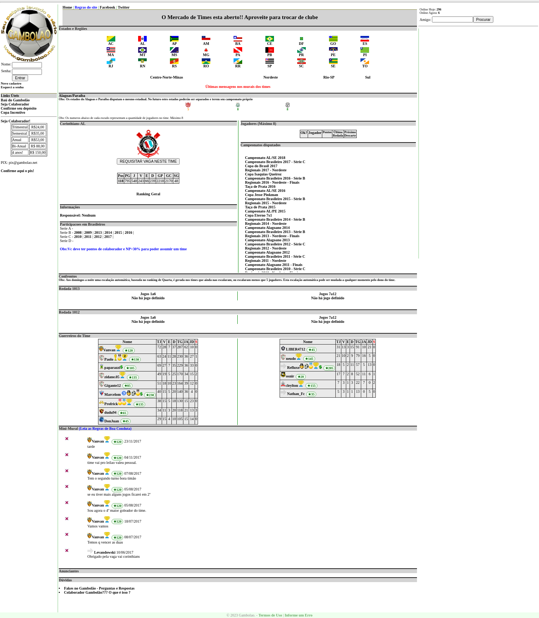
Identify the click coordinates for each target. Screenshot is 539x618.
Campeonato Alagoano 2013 (267, 240)
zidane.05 (111, 377)
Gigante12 (112, 385)
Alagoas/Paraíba (72, 96)
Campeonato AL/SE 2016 (265, 191)
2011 (88, 237)
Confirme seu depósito (19, 108)
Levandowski (104, 552)
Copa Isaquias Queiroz (263, 174)
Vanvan (109, 350)
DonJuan (111, 421)
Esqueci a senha (12, 87)
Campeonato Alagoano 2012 (267, 252)
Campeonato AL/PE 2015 (265, 211)
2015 (119, 232)
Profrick (111, 404)
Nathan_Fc (296, 394)
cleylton (292, 385)
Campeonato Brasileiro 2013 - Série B (275, 232)
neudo (291, 359)
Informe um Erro (298, 615)
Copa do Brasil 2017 (261, 166)
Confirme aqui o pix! (17, 171)
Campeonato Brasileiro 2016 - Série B (275, 178)
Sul (368, 77)
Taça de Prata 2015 (260, 207)
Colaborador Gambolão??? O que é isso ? (97, 592)
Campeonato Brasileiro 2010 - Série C (275, 269)
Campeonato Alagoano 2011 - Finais (273, 265)
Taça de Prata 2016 (260, 186)
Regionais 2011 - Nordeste (265, 260)
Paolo (108, 359)
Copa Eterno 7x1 (258, 215)
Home (67, 7)
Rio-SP (329, 77)
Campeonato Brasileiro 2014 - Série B (275, 219)
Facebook (107, 7)
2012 (98, 237)
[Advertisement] (479, 140)
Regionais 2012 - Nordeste (266, 248)
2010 (78, 237)
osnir (290, 376)
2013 (98, 232)
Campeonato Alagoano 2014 (267, 228)
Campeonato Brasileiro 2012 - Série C (275, 244)
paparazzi (112, 367)
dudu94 (110, 412)
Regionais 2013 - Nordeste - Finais (272, 236)
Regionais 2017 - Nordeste (266, 170)
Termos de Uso (270, 615)
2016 (129, 232)
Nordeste (271, 77)
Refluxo (293, 367)
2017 (108, 237)
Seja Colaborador (15, 104)
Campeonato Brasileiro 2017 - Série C (275, 162)
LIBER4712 (295, 349)
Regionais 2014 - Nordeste (266, 223)
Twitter (124, 7)
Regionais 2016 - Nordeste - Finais (272, 182)
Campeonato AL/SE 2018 (265, 158)
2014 (108, 232)
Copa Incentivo (13, 112)
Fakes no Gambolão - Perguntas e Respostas (99, 588)
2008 (78, 232)
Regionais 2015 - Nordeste (266, 203)
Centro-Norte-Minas (166, 77)
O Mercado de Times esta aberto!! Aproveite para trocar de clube (240, 17)
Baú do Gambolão (15, 100)
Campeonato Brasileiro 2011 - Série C (275, 256)
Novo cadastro (11, 83)
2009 (88, 232)
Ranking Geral (148, 194)
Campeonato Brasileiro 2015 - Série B (275, 199)
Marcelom (112, 394)
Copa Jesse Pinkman (261, 195)
